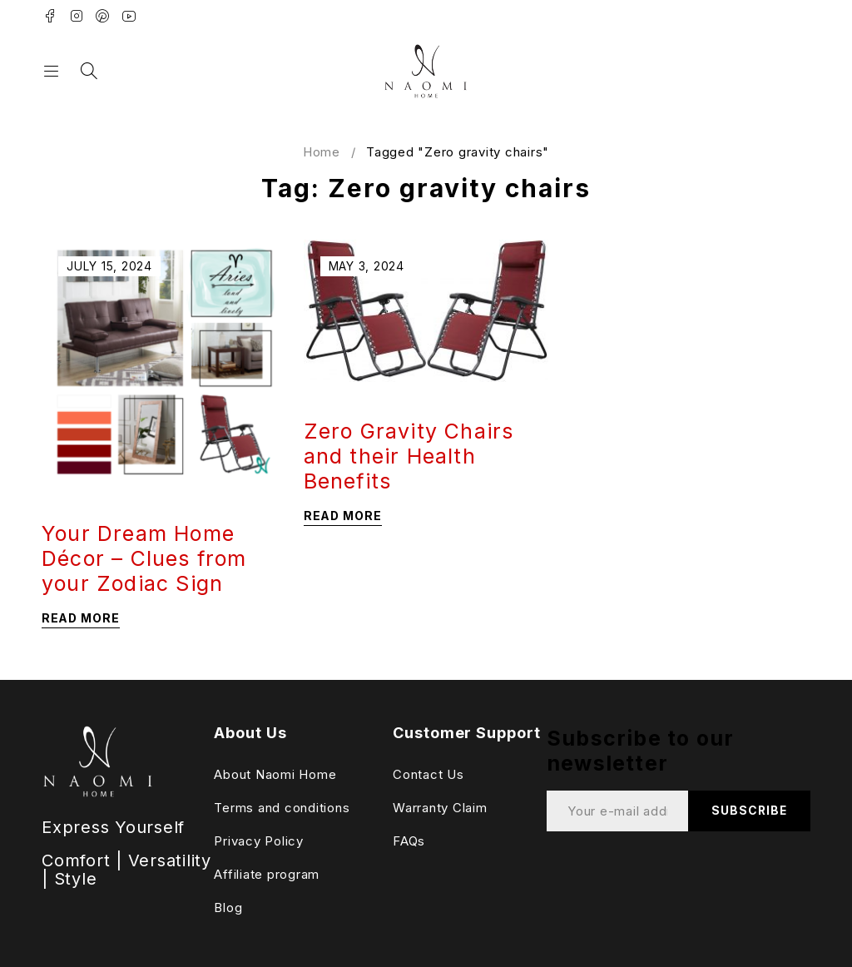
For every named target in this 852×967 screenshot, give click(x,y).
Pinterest (103, 15)
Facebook (50, 15)
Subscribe (747, 811)
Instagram (77, 15)
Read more (81, 618)
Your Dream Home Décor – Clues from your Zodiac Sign (144, 558)
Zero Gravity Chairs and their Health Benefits (409, 456)
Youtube (129, 15)
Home (321, 152)
